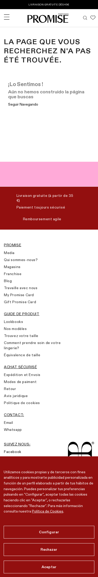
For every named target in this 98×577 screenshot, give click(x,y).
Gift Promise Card (20, 302)
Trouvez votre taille (21, 335)
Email (8, 422)
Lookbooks (13, 321)
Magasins (12, 266)
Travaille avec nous (20, 288)
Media (9, 252)
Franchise (12, 273)
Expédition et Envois (22, 374)
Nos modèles (15, 328)
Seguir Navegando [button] (23, 104)
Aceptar (49, 567)
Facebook (12, 451)
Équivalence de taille (22, 355)
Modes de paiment (20, 381)
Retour (10, 388)
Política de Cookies (47, 511)
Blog (8, 280)
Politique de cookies (22, 402)
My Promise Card (19, 295)
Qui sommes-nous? (21, 259)
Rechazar (49, 549)
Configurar (49, 532)
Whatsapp (13, 429)
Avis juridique (16, 395)
